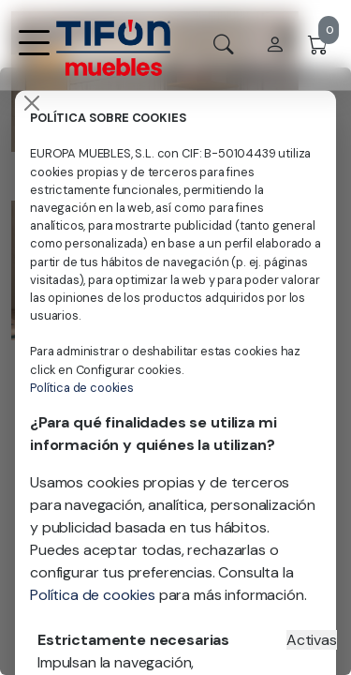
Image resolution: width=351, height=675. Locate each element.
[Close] (31, 103)
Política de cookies (82, 388)
